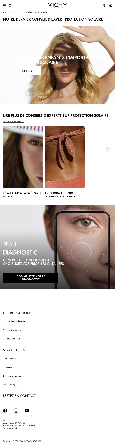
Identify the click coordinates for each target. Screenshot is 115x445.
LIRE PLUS (26, 70)
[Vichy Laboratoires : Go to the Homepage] (57, 5)
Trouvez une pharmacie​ (13, 375)
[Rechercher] (10, 5)
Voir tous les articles (13, 121)
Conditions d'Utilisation (12, 338)
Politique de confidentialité (14, 321)
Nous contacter (9, 358)
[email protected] (10, 428)
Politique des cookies (12, 330)
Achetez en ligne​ (10, 384)
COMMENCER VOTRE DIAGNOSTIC (31, 277)
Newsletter (7, 367)
